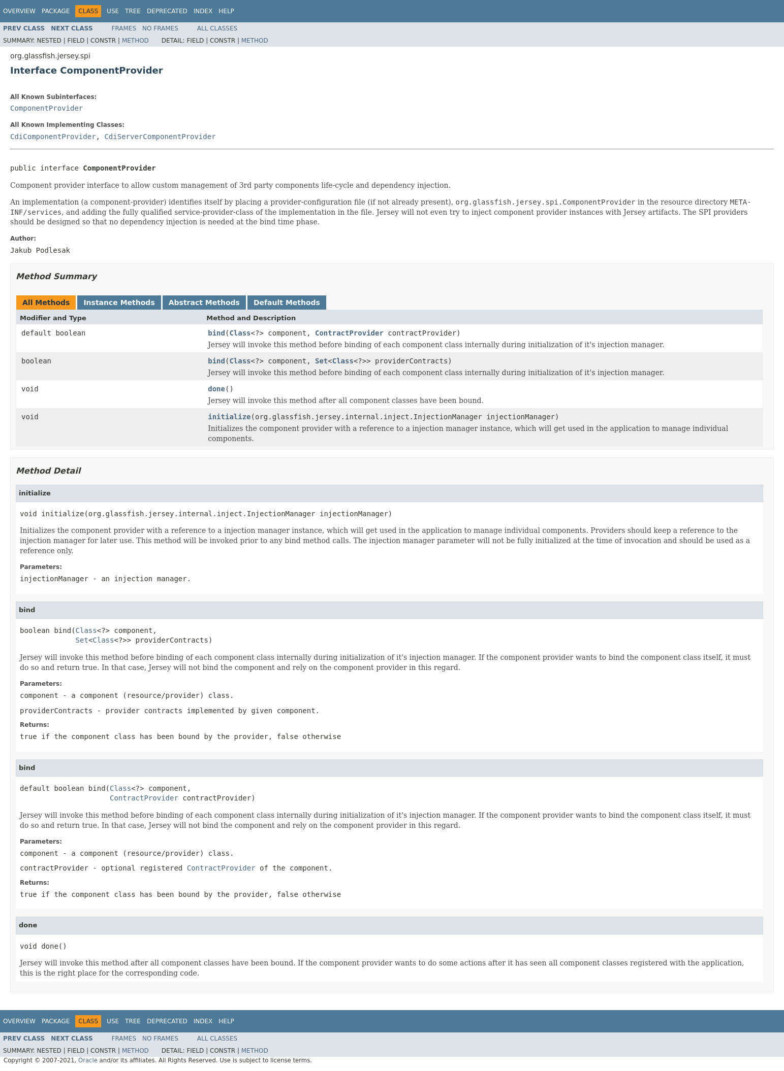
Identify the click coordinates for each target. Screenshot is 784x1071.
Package (56, 11)
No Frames (160, 28)
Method (135, 40)
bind (216, 333)
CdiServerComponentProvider (159, 136)
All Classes (217, 28)
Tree (133, 11)
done (216, 389)
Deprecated (167, 11)
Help (226, 11)
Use (113, 11)
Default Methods (287, 302)
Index (203, 11)
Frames (124, 28)
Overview (19, 11)
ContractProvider (349, 333)
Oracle (88, 1060)
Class (239, 333)
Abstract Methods (204, 302)
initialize (229, 417)
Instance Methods (118, 302)
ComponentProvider (46, 108)
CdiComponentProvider (53, 136)
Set (321, 361)
